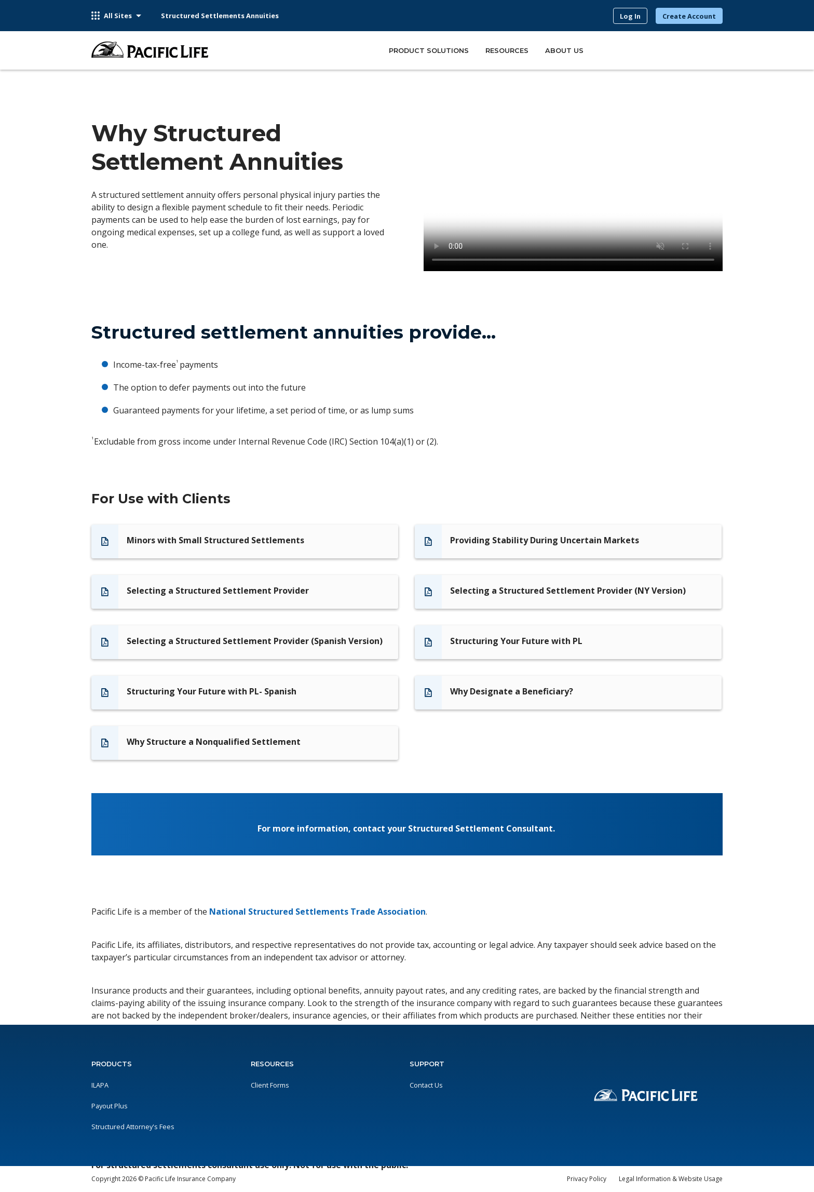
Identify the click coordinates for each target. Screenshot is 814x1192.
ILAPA (99, 1085)
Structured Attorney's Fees (132, 1126)
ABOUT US (564, 51)
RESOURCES (506, 51)
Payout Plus (109, 1105)
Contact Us (426, 1085)
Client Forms (270, 1085)
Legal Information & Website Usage (671, 1178)
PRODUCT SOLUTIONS (429, 51)
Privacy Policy (586, 1178)
